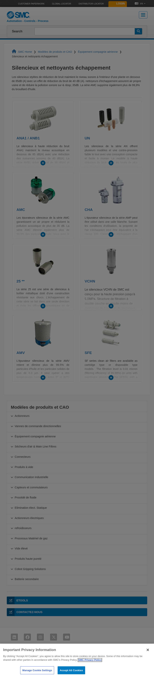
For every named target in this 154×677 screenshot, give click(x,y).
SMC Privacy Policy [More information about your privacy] (90, 663)
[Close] (148, 653)
